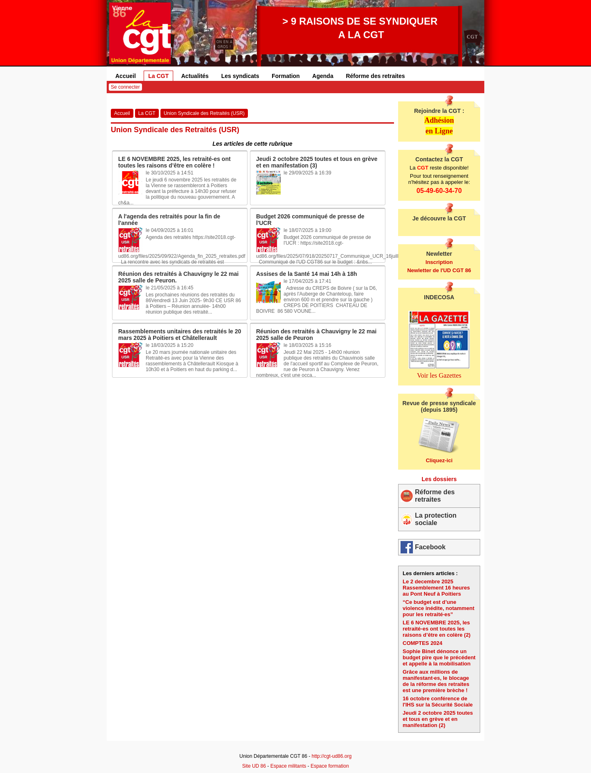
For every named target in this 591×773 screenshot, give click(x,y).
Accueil (125, 76)
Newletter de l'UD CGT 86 (439, 270)
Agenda (322, 76)
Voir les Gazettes (439, 375)
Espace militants (288, 766)
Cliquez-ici (439, 460)
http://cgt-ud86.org (331, 756)
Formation (286, 76)
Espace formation (330, 766)
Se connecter (125, 87)
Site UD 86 (254, 766)
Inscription (439, 262)
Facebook (430, 547)
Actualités (195, 76)
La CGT (158, 76)
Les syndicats (240, 76)
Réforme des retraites (375, 76)
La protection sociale (435, 519)
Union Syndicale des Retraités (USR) (204, 113)
